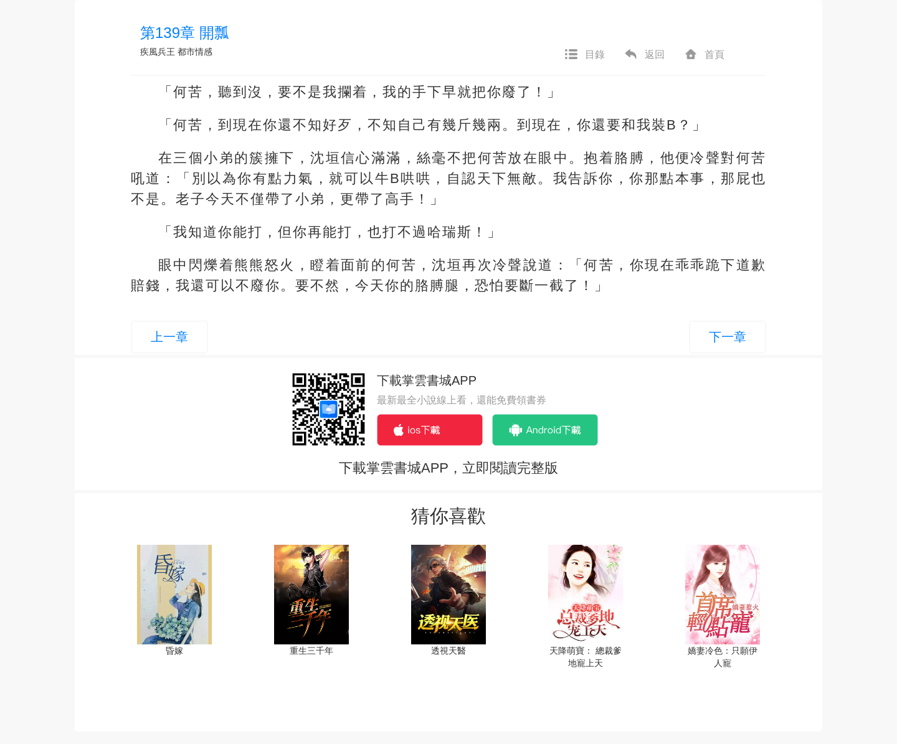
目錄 (584, 54)
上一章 (169, 337)
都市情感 (195, 52)
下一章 (727, 337)
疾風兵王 (157, 52)
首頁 (703, 54)
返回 (644, 54)
